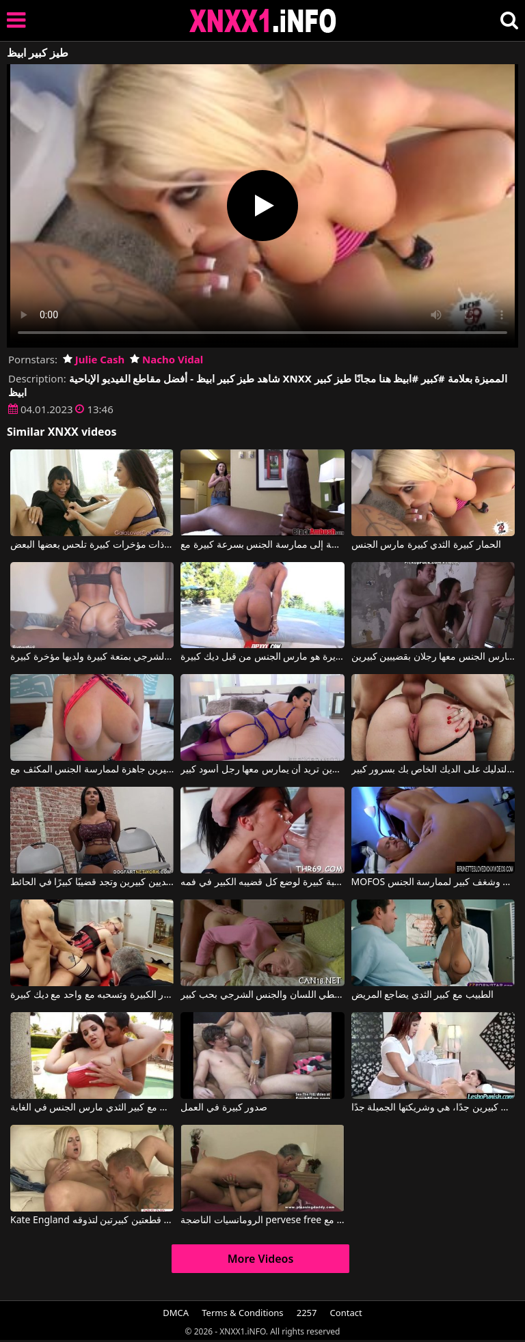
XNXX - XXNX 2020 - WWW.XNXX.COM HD (263, 21)
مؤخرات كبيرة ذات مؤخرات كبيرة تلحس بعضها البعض (92, 545)
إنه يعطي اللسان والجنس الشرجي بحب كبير (262, 995)
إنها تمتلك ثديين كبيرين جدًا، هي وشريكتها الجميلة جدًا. (433, 1107)
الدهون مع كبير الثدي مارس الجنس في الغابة (92, 1107)
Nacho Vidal (166, 359)
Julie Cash (93, 359)
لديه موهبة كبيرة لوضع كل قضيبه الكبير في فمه (262, 882)
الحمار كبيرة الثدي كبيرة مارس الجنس (426, 545)
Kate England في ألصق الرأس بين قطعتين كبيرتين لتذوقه (92, 1220)
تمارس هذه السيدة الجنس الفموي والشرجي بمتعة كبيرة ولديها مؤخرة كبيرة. (92, 657)
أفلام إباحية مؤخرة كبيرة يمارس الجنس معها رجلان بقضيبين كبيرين (433, 657)
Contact (346, 1312)
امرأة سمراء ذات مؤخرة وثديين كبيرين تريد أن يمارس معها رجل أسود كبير (262, 769)
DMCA (176, 1312)
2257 (307, 1312)
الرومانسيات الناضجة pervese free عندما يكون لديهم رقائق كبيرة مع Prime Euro (262, 1220)
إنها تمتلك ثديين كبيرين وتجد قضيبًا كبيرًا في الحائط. (92, 882)
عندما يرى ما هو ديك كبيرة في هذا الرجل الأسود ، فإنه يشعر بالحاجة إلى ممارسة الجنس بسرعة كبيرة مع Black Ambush (262, 545)
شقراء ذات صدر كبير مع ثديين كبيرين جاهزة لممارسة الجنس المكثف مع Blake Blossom (92, 769)
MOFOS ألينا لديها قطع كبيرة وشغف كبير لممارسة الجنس (433, 882)
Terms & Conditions (242, 1312)
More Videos (261, 1258)
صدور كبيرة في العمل (223, 1107)
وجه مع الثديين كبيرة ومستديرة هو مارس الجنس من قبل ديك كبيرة (262, 657)
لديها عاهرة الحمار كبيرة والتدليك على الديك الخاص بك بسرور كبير (433, 769)
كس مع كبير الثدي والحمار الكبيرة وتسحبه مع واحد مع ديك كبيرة (92, 995)
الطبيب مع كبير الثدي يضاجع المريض (422, 995)
